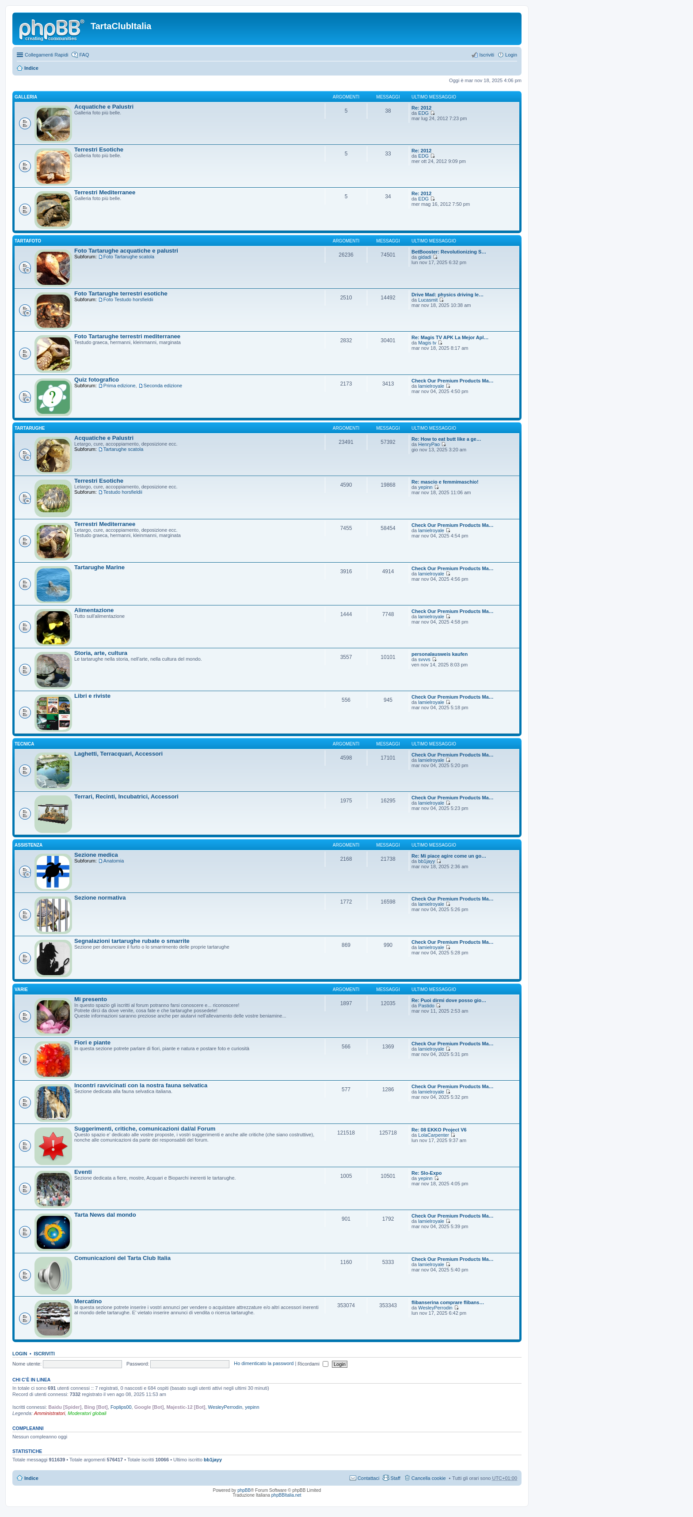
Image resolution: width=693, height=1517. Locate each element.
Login (19, 1353)
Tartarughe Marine (99, 567)
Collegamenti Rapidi (46, 54)
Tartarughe (30, 428)
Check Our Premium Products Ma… (452, 380)
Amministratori (49, 1413)
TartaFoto (28, 240)
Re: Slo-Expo (426, 1173)
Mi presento (90, 999)
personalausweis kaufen (439, 654)
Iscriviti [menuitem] (486, 54)
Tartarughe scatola (123, 449)
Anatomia (113, 860)
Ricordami (312, 1363)
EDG (423, 113)
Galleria (26, 97)
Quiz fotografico (96, 379)
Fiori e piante (92, 1042)
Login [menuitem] (511, 54)
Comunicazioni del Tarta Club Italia (122, 1258)
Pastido (426, 1005)
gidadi (424, 257)
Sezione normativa (100, 897)
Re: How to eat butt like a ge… (446, 439)
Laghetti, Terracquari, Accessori (118, 753)
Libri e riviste (92, 695)
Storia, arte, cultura (100, 653)
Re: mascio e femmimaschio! (445, 481)
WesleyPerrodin (435, 1307)
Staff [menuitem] (395, 1478)
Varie (21, 989)
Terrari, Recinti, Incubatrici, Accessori (126, 796)
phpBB (244, 1490)
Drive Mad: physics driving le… (447, 294)
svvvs (424, 659)
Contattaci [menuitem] (369, 1478)
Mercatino (88, 1301)
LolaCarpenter (433, 1135)
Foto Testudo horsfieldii (128, 299)
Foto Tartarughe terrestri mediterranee (127, 336)
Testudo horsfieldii (122, 492)
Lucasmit (428, 300)
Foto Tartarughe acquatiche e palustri (126, 250)
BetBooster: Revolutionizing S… (448, 251)
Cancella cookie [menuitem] (428, 1478)
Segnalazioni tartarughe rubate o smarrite (132, 941)
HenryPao (429, 444)
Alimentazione (94, 610)
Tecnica (24, 743)
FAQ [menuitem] (84, 54)
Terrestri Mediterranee (104, 192)
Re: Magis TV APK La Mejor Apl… (450, 337)
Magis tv (427, 342)
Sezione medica (96, 854)
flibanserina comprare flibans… (447, 1302)
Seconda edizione (163, 385)
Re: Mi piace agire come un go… (448, 856)
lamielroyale (431, 386)
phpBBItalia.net (286, 1495)
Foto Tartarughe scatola (128, 256)
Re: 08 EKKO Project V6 (439, 1129)
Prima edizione (119, 385)
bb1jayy (426, 861)
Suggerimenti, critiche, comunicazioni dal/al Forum (145, 1128)
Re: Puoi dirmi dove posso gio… (448, 1000)
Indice (31, 68)
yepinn (425, 487)
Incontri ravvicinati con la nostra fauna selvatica (140, 1085)
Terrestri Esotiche (98, 149)
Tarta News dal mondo (105, 1214)
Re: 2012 (421, 107)
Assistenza (28, 845)
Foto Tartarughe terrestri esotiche (121, 293)
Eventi (83, 1172)
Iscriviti (44, 1353)
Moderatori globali (87, 1413)
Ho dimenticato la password (263, 1363)
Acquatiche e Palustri (103, 106)
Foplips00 (121, 1407)
